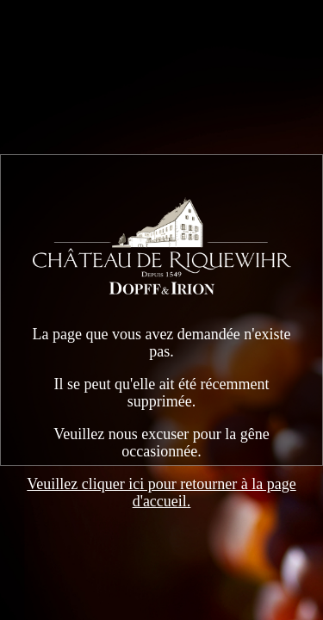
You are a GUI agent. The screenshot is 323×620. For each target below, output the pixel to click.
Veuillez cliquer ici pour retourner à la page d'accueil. (161, 492)
